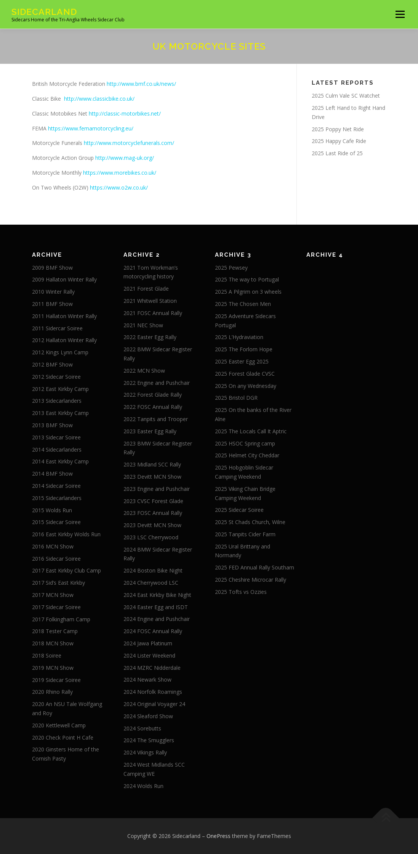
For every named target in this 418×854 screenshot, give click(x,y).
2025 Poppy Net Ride (338, 129)
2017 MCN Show (53, 594)
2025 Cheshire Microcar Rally (250, 579)
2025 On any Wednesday (245, 385)
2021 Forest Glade (146, 288)
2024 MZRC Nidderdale (152, 667)
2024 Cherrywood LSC (150, 582)
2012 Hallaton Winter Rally (64, 340)
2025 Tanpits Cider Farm (245, 534)
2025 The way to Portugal (247, 279)
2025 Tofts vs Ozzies (241, 591)
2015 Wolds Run (52, 510)
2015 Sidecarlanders (57, 498)
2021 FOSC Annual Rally (152, 313)
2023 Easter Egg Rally (149, 431)
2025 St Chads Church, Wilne (250, 522)
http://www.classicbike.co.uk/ (99, 98)
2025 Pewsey (231, 267)
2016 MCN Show (53, 546)
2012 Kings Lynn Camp (60, 352)
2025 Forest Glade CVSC (245, 373)
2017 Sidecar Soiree (56, 607)
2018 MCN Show (53, 643)
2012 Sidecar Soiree (56, 376)
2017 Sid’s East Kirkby (58, 582)
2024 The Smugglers (148, 740)
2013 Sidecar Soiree (56, 437)
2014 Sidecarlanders (57, 449)
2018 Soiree (46, 655)
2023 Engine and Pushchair (156, 488)
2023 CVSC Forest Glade (153, 501)
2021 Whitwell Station (150, 300)
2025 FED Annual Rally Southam (254, 567)
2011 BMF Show (52, 303)
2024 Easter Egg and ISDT (155, 607)
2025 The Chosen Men (243, 303)
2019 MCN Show (53, 667)
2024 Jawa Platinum (147, 643)
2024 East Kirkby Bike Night (157, 594)
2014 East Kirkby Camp (60, 461)
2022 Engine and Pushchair (156, 382)
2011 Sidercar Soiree (57, 328)
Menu (400, 14)
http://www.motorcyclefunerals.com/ (129, 142)
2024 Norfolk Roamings (152, 691)
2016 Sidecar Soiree (56, 558)
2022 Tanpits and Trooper (155, 419)
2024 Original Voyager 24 (154, 704)
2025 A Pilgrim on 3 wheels (248, 291)
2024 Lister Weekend (149, 655)
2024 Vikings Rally (145, 752)
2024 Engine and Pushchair (156, 618)
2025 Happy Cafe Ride (339, 141)
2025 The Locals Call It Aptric (251, 431)
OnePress (219, 836)
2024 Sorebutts (142, 728)
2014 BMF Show (52, 473)
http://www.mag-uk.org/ (124, 157)
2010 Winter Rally (53, 291)
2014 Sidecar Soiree (56, 485)
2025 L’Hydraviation (239, 337)
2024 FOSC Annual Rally (152, 631)
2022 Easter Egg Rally (149, 337)
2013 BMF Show (52, 425)
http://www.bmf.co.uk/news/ (141, 83)
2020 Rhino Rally (52, 691)
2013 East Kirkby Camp (60, 413)
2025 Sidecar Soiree (239, 509)
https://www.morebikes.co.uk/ (119, 172)
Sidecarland (44, 11)
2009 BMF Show (52, 267)
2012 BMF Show (52, 364)
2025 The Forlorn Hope (243, 349)
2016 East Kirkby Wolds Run (66, 534)
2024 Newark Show (147, 679)
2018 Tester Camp (55, 631)
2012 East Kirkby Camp (60, 388)
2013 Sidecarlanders (57, 400)
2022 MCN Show (144, 370)
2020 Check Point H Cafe (62, 737)
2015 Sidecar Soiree (56, 522)
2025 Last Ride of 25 (337, 153)
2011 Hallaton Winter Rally (64, 316)
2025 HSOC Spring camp (245, 443)
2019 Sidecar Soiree (56, 680)
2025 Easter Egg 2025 (242, 361)
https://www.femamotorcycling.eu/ (90, 128)
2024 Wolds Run (143, 786)
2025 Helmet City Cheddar (247, 455)
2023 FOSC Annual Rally (152, 512)
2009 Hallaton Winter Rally (64, 279)
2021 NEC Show (143, 325)
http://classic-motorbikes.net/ (125, 113)
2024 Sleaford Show (148, 716)
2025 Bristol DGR (236, 397)
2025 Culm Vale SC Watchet (346, 95)
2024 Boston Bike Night (153, 570)
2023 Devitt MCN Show (152, 476)
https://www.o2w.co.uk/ (119, 187)
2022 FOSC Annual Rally (152, 406)
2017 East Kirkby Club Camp (66, 570)
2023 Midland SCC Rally (152, 464)
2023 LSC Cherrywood (150, 537)
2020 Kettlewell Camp (59, 725)
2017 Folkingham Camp (61, 619)
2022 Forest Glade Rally (152, 394)
